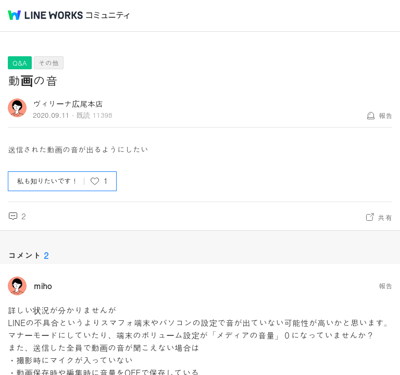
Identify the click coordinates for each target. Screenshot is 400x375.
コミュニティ (108, 15)
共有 (385, 217)
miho (43, 286)
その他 (49, 63)
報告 (385, 115)
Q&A (19, 63)
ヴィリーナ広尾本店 (68, 103)
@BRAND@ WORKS (45, 15)
